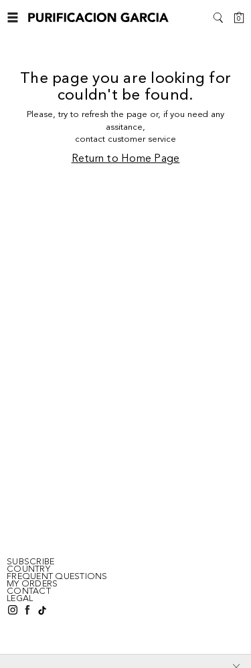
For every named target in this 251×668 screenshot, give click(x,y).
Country (28, 569)
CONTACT (29, 591)
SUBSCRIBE (30, 562)
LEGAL (20, 598)
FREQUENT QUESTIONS (57, 576)
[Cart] (239, 17)
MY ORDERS (32, 584)
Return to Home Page (126, 159)
